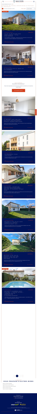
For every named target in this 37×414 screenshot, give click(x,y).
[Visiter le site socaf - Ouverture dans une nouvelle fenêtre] (23, 404)
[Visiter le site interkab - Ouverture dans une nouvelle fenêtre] (15, 404)
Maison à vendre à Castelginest (8, 388)
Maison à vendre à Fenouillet (7, 383)
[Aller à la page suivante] (22, 376)
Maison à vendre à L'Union (7, 387)
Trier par (23, 8)
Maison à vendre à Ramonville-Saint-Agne (9, 386)
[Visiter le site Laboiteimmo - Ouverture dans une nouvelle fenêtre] (18, 411)
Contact (35, 112)
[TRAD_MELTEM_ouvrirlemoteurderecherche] (3, 1)
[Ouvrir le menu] (34, 1)
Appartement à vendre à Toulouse (8, 384)
